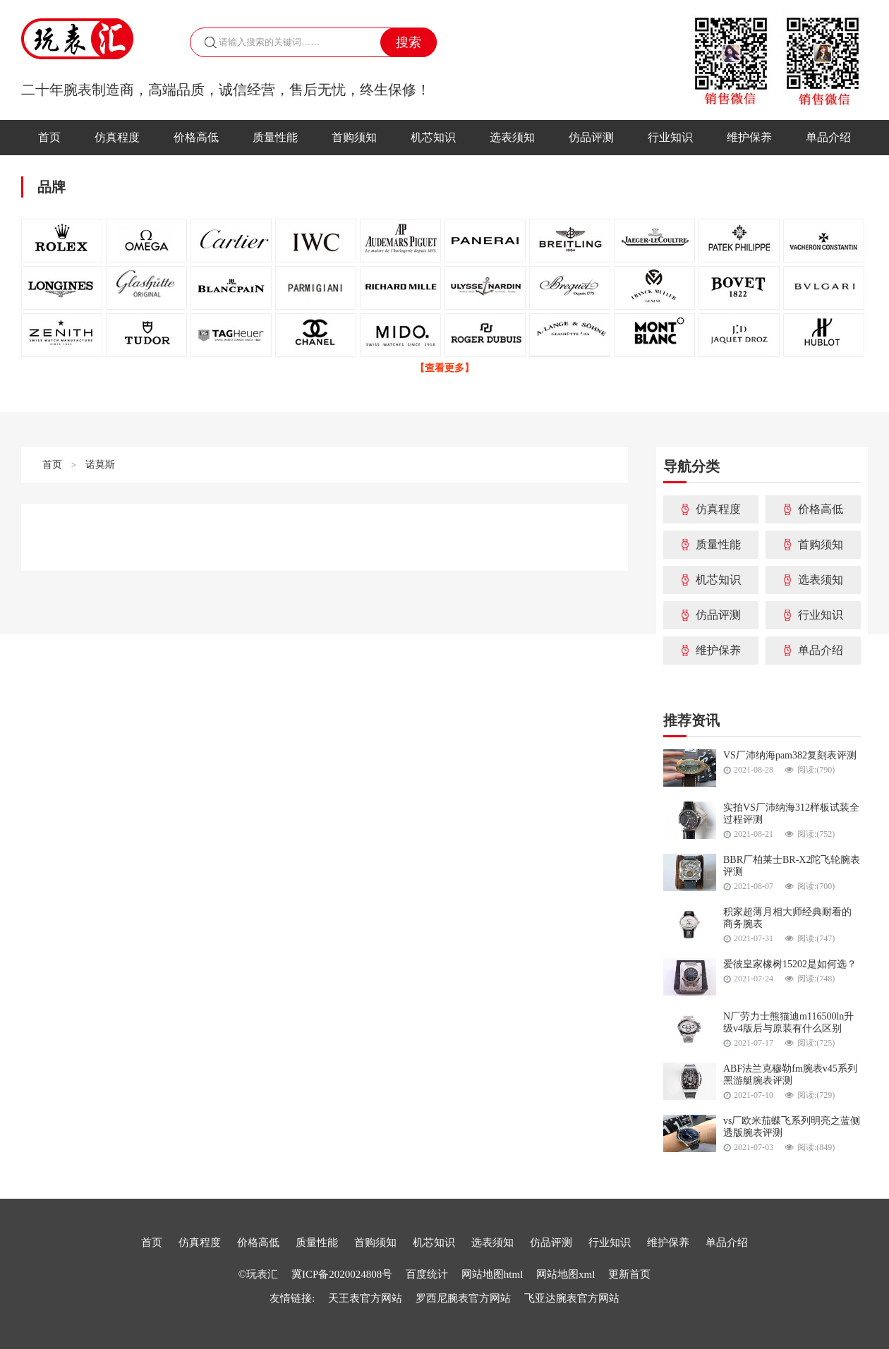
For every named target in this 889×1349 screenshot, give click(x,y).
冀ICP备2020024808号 (341, 1274)
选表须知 (512, 137)
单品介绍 (828, 137)
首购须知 (354, 137)
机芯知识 (433, 137)
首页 (49, 137)
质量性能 (275, 137)
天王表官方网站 (365, 1298)
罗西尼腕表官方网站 (463, 1298)
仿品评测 (591, 137)
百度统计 (428, 1274)
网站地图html (492, 1274)
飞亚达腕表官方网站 (571, 1298)
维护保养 (749, 137)
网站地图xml (565, 1274)
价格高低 (196, 137)
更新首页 (629, 1274)
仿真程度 (117, 137)
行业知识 (670, 137)
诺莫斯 (100, 464)
